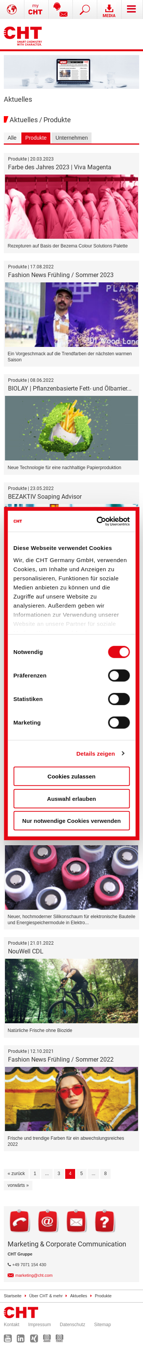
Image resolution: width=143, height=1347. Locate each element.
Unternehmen (71, 138)
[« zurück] (16, 1174)
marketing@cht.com (34, 1275)
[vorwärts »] (18, 1186)
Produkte (36, 138)
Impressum (39, 1324)
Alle (12, 138)
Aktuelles (78, 1295)
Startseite (12, 1295)
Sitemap (102, 1324)
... (47, 1173)
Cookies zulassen (72, 776)
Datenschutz (72, 1324)
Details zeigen (95, 753)
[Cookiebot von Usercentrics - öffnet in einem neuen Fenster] (98, 521)
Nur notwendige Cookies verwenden (71, 821)
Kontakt (11, 1324)
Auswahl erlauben (71, 798)
